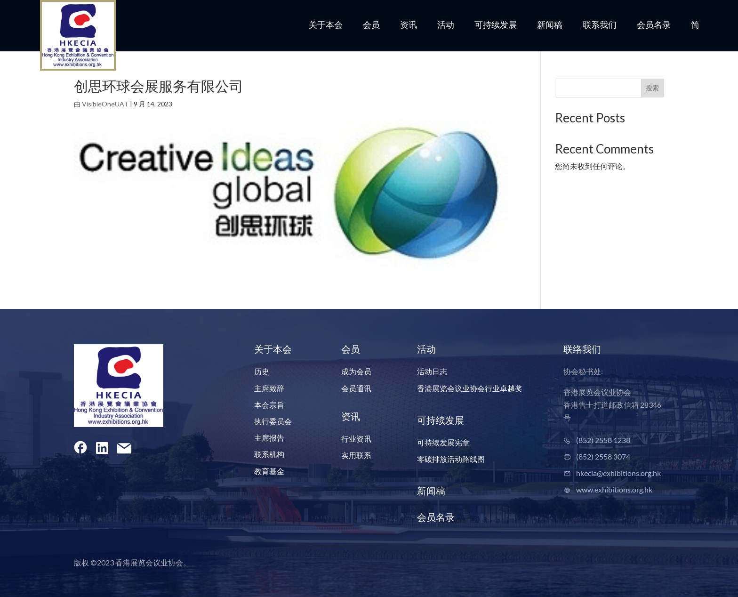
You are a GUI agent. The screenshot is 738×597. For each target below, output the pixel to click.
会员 (371, 25)
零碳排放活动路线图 (451, 458)
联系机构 (269, 454)
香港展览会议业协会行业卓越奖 (469, 388)
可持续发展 (495, 25)
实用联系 (356, 455)
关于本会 (326, 25)
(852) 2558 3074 (603, 456)
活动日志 (432, 371)
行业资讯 (356, 438)
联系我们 (600, 25)
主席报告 (269, 437)
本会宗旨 (269, 404)
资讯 (408, 25)
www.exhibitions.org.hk (614, 489)
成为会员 (356, 371)
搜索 (652, 88)
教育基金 (269, 471)
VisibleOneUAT (105, 104)
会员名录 (654, 25)
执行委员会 (273, 421)
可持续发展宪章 (443, 442)
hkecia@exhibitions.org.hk (618, 472)
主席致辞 (269, 388)
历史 (261, 371)
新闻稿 (549, 25)
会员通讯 (356, 388)
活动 (445, 25)
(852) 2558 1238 (603, 440)
